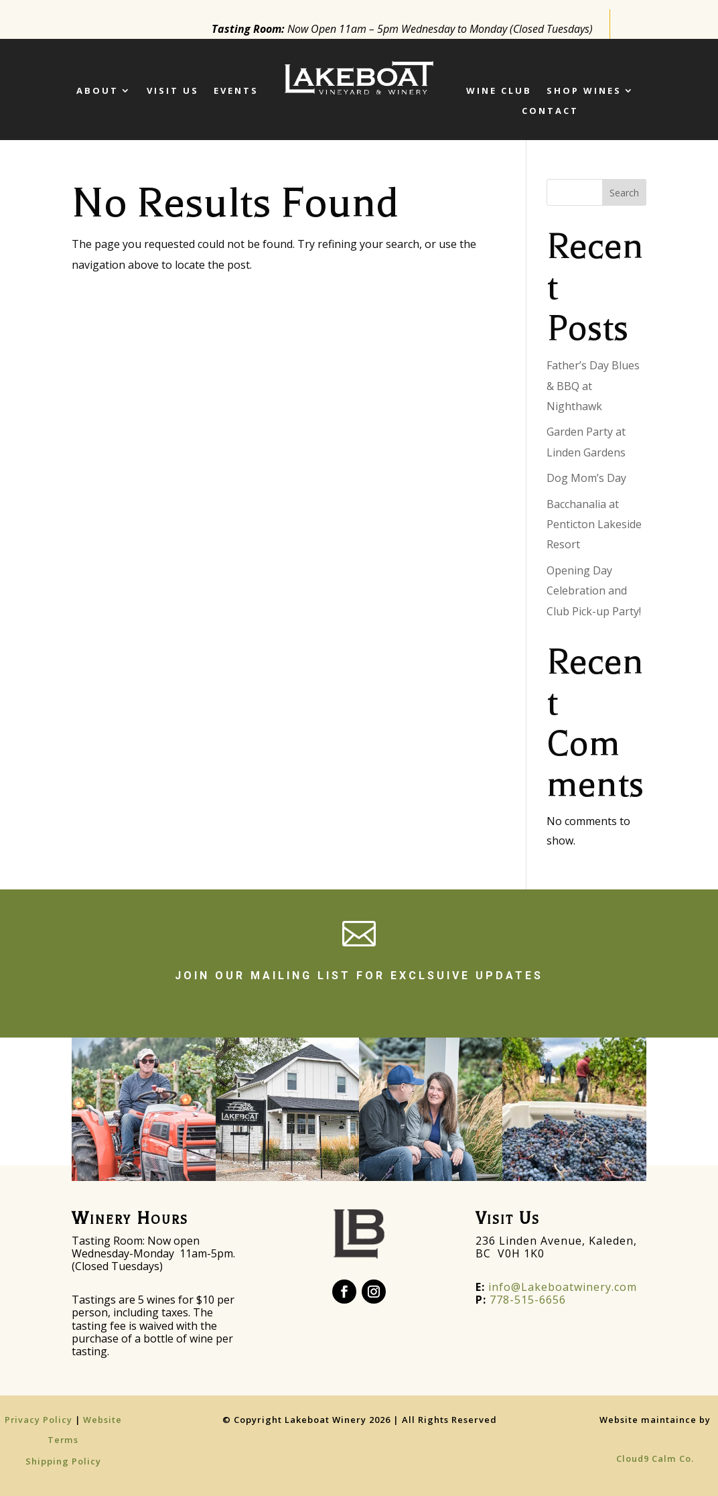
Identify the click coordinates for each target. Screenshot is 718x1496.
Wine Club (499, 91)
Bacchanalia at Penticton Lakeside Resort (594, 524)
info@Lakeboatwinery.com (556, 1287)
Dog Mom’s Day (586, 478)
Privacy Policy (40, 1420)
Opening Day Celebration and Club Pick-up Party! (594, 591)
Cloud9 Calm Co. (655, 1458)
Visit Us (173, 91)
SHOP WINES (584, 91)
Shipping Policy (63, 1461)
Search (624, 192)
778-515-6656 (528, 1299)
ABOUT (97, 91)
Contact (550, 111)
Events (236, 91)
